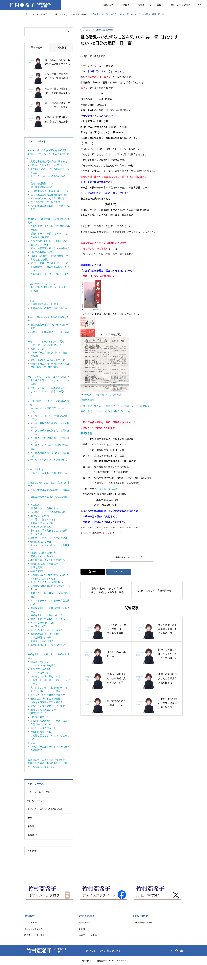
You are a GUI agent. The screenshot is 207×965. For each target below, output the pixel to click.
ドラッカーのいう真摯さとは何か (47, 695)
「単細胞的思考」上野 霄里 (44, 304)
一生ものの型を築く (40, 673)
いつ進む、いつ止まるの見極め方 (47, 512)
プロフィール (30, 922)
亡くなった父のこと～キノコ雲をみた (50, 460)
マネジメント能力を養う (43, 665)
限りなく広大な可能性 (41, 523)
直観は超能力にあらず (41, 556)
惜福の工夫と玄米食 (40, 541)
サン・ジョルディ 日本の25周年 (47, 388)
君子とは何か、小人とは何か (45, 691)
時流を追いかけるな (40, 527)
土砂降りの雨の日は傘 (41, 641)
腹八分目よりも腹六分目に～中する (48, 706)
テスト (33, 743)
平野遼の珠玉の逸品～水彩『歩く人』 (50, 308)
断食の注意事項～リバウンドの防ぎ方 (50, 248)
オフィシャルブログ (33, 929)
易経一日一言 (37, 349)
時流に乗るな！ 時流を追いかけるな (50, 191)
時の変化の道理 (38, 626)
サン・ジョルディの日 (38, 792)
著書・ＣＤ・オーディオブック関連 (45, 341)
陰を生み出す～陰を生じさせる (46, 630)
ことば (30, 300)
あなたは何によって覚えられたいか (48, 645)
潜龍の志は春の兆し (40, 669)
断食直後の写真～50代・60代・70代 (49, 274)
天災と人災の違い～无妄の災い (46, 582)
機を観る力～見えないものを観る (47, 560)
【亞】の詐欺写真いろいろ (41, 283)
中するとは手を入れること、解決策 (48, 530)
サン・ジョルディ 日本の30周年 (47, 391)
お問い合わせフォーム (143, 922)
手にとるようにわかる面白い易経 (98, 30)
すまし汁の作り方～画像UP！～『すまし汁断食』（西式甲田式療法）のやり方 (50, 267)
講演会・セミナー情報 (149, 5)
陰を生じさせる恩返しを (43, 728)
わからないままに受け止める (45, 676)
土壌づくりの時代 (39, 515)
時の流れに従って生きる (43, 519)
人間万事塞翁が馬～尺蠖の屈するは (48, 161)
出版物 (82, 929)
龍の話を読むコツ (39, 661)
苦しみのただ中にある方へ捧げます (48, 198)
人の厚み (35, 505)
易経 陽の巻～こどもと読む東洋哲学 (46, 759)
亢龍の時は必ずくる (40, 724)
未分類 (30, 826)
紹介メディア (85, 922)
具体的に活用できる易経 (43, 623)
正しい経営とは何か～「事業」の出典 (50, 721)
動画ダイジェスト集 (88, 935)
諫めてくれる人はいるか (43, 709)
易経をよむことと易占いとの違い (47, 615)
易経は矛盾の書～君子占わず (45, 634)
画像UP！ (32, 835)
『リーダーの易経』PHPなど (45, 345)
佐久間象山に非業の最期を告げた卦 (48, 194)
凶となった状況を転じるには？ (46, 165)
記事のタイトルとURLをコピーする (131, 557)
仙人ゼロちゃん (35, 800)
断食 (29, 818)
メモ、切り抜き (35, 469)
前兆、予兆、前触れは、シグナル (47, 619)
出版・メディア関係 (180, 5)
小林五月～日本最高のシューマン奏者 (50, 332)
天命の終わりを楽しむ (41, 732)
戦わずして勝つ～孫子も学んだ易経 (48, 538)
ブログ (126, 5)
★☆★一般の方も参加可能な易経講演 (47, 150)
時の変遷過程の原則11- (42, 187)
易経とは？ (108, 5)
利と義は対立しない (40, 717)
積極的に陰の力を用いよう (44, 508)
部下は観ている (38, 713)
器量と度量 (36, 567)
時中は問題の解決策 (40, 637)
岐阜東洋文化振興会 (109, 489)
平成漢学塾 (86, 433)
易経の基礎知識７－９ (41, 183)
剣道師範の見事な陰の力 (43, 552)
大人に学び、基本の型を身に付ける (48, 687)
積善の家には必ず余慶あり (44, 563)
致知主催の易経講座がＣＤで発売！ (48, 360)
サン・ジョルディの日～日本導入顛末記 (48, 377)
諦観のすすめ (37, 571)
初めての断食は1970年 (42, 252)
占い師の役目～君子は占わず (45, 202)
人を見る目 (36, 534)
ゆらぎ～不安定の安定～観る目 (46, 702)
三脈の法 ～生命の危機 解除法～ (48, 473)
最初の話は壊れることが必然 (45, 698)
